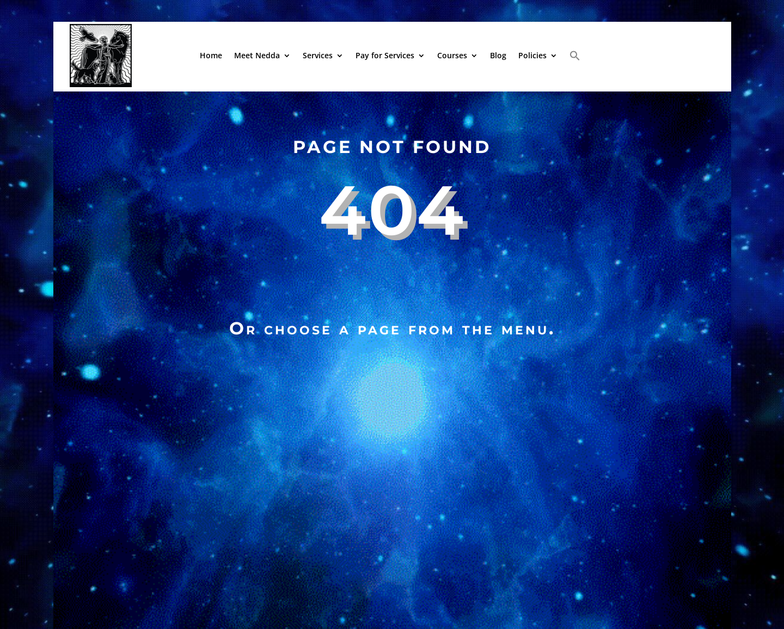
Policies (532, 55)
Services (318, 55)
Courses (452, 55)
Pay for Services (385, 55)
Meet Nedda (257, 55)
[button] (574, 55)
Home (211, 55)
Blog (498, 55)
